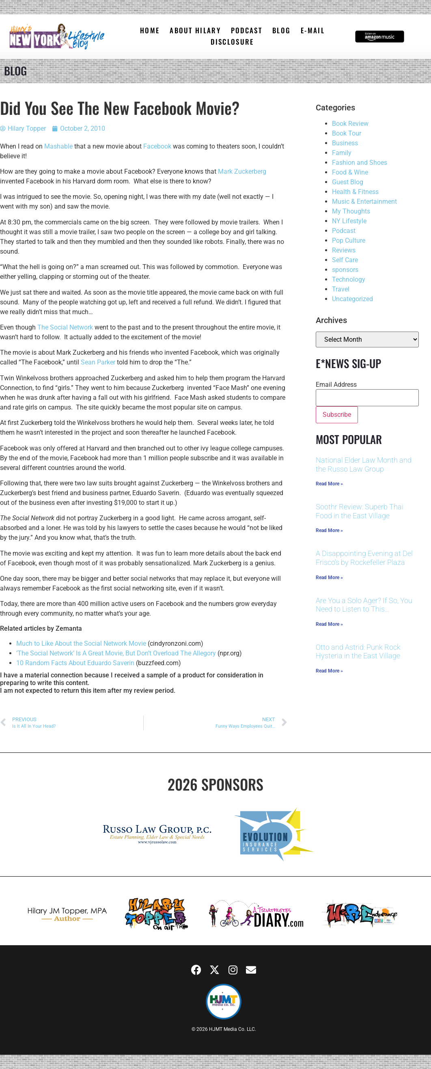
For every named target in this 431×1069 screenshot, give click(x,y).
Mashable (58, 146)
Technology (348, 279)
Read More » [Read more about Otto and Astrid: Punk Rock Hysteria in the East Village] (329, 671)
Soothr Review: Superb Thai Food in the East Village (359, 511)
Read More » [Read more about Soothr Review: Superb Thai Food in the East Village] (329, 530)
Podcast (344, 231)
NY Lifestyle (349, 221)
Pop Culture (348, 240)
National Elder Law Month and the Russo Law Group (364, 464)
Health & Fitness (355, 192)
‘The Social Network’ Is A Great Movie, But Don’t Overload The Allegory (116, 653)
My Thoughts (351, 211)
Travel (340, 289)
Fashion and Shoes (359, 162)
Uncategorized (352, 299)
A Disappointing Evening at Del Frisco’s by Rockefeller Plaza (364, 558)
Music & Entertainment (364, 201)
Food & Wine (350, 172)
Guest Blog (347, 182)
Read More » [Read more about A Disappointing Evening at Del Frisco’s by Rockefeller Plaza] (329, 577)
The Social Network (64, 327)
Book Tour (346, 133)
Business (345, 143)
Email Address (336, 384)
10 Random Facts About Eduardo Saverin (75, 663)
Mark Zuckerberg (242, 171)
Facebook (157, 146)
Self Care (345, 260)
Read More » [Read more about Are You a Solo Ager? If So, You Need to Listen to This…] (329, 624)
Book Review (350, 123)
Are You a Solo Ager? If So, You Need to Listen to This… (364, 605)
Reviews (344, 250)
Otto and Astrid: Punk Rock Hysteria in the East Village (358, 651)
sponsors (345, 270)
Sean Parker (98, 362)
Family (341, 153)
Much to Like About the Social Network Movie (81, 643)
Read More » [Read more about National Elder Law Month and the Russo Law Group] (329, 484)
